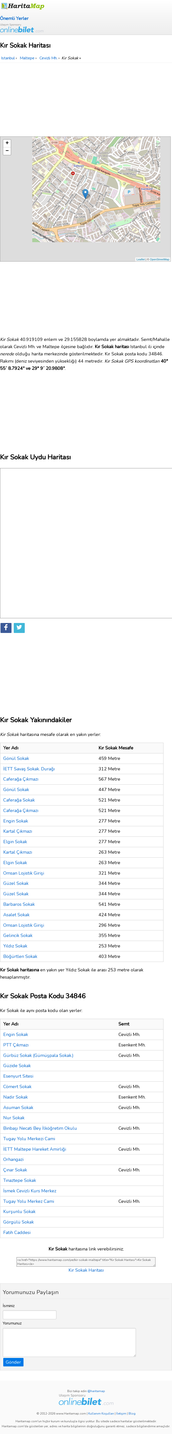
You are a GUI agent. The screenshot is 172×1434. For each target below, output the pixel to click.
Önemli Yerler (14, 18)
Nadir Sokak (15, 1097)
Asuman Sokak (18, 1108)
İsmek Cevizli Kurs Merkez (29, 1191)
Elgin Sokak (15, 842)
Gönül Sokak (16, 758)
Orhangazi (13, 1159)
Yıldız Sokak (15, 946)
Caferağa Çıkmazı (20, 779)
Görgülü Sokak (18, 1222)
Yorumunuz (12, 1323)
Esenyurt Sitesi (18, 1076)
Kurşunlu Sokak (19, 1212)
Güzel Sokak (15, 883)
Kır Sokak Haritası (86, 1270)
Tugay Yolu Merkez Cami (28, 1201)
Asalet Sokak (16, 915)
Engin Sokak (15, 821)
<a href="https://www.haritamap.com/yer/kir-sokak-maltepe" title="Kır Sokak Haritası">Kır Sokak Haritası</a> (86, 1262)
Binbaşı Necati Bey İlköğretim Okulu (40, 1128)
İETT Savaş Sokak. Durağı (29, 769)
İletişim (121, 1414)
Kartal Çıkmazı (17, 831)
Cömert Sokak (17, 1087)
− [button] (7, 151)
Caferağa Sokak (19, 800)
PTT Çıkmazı (15, 1045)
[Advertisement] (86, 100)
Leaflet (140, 259)
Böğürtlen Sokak (20, 956)
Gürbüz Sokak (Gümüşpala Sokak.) (38, 1055)
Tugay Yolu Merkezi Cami (29, 1139)
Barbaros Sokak (19, 904)
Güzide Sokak (17, 1066)
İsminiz (9, 1306)
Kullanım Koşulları (101, 1414)
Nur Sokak (13, 1118)
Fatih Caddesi (16, 1232)
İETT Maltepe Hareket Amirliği (34, 1149)
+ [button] (7, 143)
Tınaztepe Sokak (19, 1180)
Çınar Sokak (15, 1170)
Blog (132, 1414)
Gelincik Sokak (17, 935)
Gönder (13, 1362)
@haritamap (96, 1391)
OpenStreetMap (159, 259)
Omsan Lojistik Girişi (23, 873)
